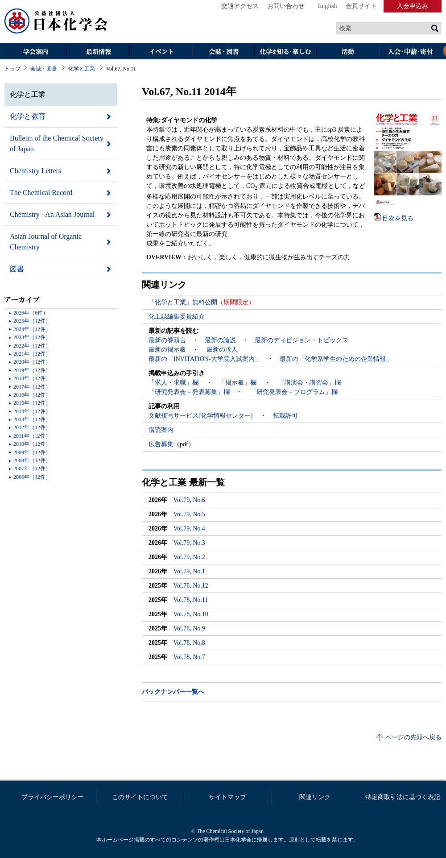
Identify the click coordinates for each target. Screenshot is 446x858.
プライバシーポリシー (52, 797)
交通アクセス (240, 6)
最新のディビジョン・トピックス (301, 340)
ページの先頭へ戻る (413, 737)
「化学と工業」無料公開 (183, 302)
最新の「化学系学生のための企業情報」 (336, 359)
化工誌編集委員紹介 (177, 316)
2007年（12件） (32, 468)
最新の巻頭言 (167, 340)
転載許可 (285, 415)
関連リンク (314, 797)
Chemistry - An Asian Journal (52, 214)
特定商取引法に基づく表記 (402, 797)
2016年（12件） (32, 395)
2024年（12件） (32, 329)
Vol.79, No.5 (189, 514)
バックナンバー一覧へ (173, 691)
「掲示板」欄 (238, 382)
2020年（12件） (32, 362)
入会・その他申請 (410, 52)
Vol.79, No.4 (189, 528)
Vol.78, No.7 (189, 657)
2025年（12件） (32, 321)
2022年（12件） (32, 346)
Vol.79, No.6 (189, 500)
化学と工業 (81, 69)
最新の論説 (220, 340)
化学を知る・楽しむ (285, 52)
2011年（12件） (32, 436)
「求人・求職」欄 (174, 382)
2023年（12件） (32, 337)
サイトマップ (227, 797)
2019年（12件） (32, 370)
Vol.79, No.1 (189, 571)
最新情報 (98, 52)
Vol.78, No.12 (190, 585)
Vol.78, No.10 (190, 614)
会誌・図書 (223, 52)
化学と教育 (27, 116)
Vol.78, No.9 (189, 628)
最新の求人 (222, 349)
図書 (17, 269)
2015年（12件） (32, 403)
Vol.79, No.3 (189, 542)
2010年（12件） (32, 444)
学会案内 (35, 52)
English (327, 6)
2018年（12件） (32, 378)
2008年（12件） (32, 460)
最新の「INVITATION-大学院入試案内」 (205, 359)
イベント (160, 52)
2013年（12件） (32, 419)
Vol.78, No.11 (190, 600)
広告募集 (161, 444)
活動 (348, 52)
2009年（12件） (32, 452)
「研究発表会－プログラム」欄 (293, 392)
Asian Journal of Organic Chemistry (46, 241)
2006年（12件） (32, 477)
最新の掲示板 (167, 349)
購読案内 (161, 430)
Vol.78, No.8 (189, 642)
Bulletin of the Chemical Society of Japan (56, 143)
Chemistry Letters (35, 170)
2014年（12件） (32, 411)
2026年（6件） (30, 313)
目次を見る (397, 218)
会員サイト (361, 6)
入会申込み (412, 6)
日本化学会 (56, 21)
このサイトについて (140, 797)
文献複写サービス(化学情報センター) (201, 415)
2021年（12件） (32, 354)
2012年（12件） (32, 427)
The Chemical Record (41, 192)
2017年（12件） (32, 387)
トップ (12, 69)
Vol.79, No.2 (189, 557)
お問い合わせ (286, 6)
